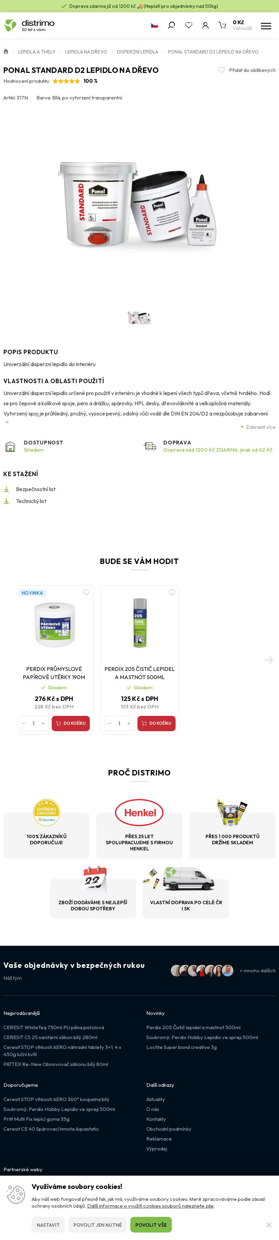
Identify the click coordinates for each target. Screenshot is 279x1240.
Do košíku (78, 735)
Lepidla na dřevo (86, 52)
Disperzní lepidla (137, 52)
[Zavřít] (268, 1224)
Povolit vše (151, 1225)
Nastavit (48, 1225)
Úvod (5, 50)
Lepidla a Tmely (36, 52)
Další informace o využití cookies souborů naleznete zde (150, 1206)
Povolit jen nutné (97, 1225)
